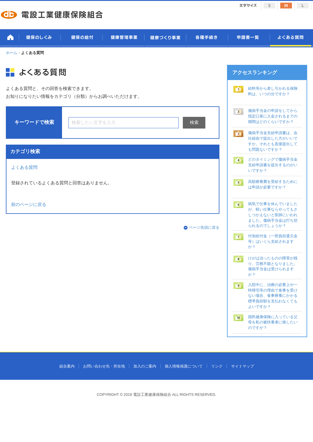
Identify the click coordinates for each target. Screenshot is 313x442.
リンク (217, 366)
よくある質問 (24, 167)
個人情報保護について (184, 366)
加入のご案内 (144, 366)
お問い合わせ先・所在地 (104, 366)
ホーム (11, 53)
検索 (194, 122)
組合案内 (67, 366)
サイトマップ (242, 366)
